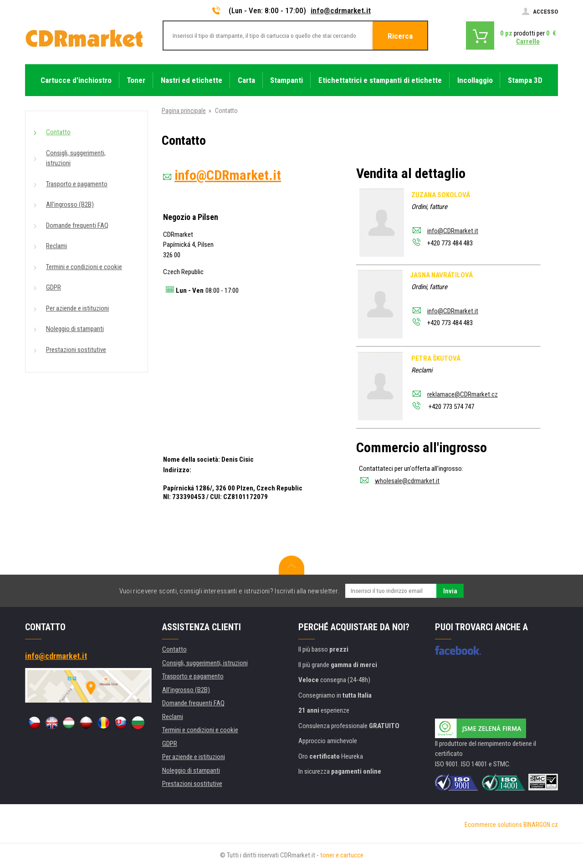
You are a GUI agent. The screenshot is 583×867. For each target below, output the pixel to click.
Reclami (56, 246)
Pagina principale (184, 110)
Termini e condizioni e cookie (84, 267)
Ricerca (400, 36)
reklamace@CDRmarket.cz (462, 394)
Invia (450, 591)
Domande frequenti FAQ (77, 225)
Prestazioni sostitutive (76, 350)
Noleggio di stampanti (75, 329)
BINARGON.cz (540, 824)
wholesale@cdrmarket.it (407, 481)
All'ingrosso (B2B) (70, 204)
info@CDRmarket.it (452, 231)
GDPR (53, 287)
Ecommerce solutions (493, 824)
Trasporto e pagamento (76, 184)
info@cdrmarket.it (341, 10)
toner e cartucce (341, 855)
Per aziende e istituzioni (77, 308)
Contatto (58, 132)
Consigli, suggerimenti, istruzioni (76, 158)
